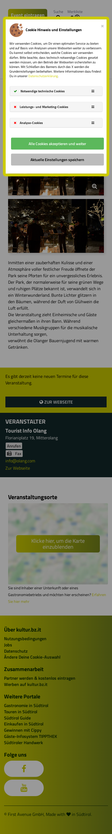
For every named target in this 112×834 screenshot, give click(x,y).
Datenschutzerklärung (43, 76)
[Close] (102, 25)
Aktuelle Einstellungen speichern (57, 159)
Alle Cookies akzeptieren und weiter (57, 143)
